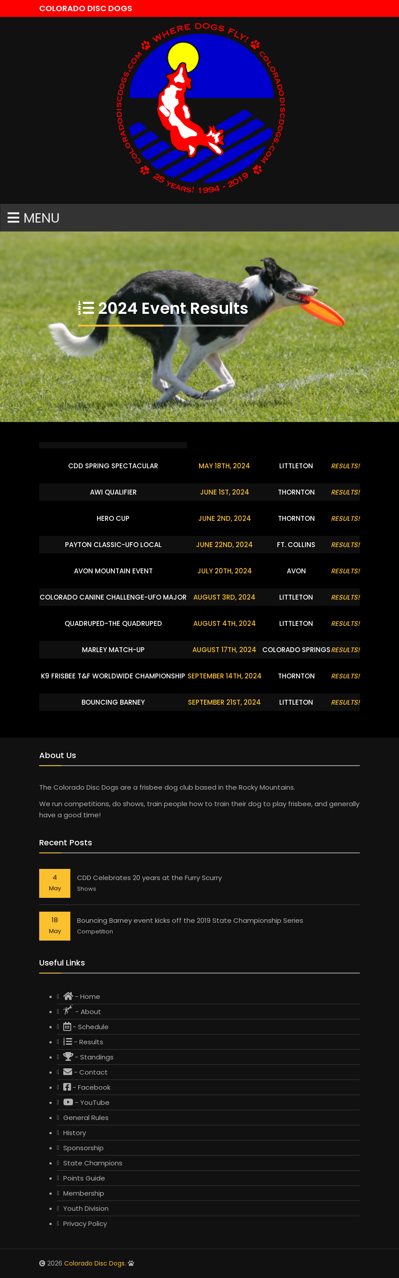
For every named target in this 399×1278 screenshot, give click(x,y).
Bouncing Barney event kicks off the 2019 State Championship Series (190, 920)
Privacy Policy (85, 1223)
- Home (81, 996)
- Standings (88, 1057)
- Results (83, 1042)
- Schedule (86, 1026)
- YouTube (86, 1102)
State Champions (92, 1163)
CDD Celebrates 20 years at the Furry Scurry (149, 877)
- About (82, 1010)
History (74, 1132)
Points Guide (84, 1178)
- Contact (85, 1072)
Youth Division (86, 1208)
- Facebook (86, 1087)
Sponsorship (83, 1147)
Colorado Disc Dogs (94, 1263)
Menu (34, 218)
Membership (83, 1193)
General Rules (86, 1117)
